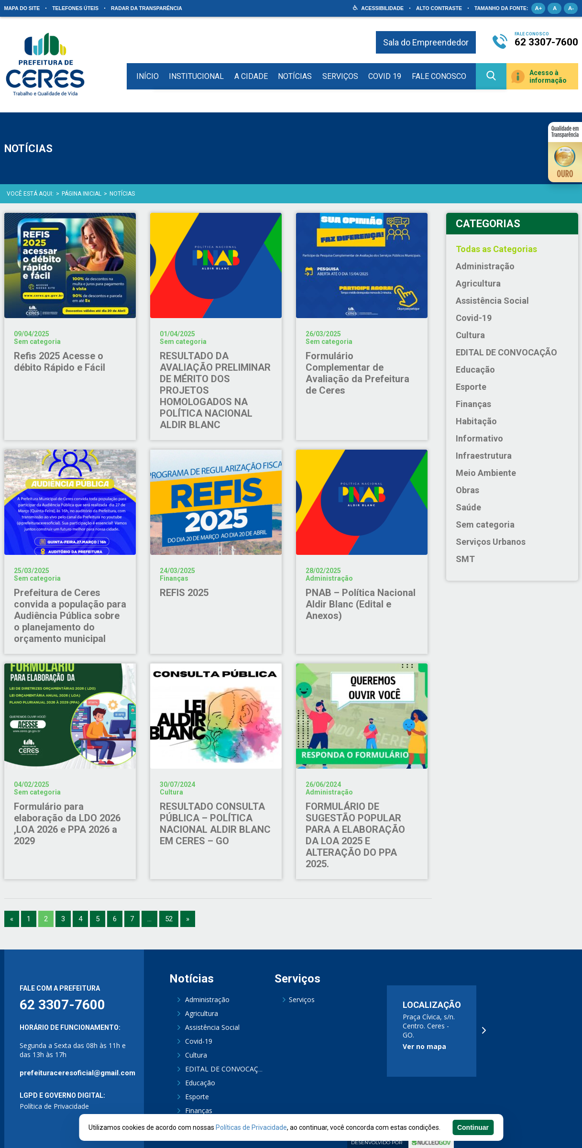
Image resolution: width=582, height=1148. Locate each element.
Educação (475, 369)
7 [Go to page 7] (132, 919)
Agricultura (478, 283)
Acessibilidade (382, 8)
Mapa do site (22, 8)
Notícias (295, 76)
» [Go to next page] (187, 919)
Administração (485, 266)
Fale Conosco (439, 76)
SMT (465, 559)
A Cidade (251, 76)
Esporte (471, 387)
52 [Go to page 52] (169, 919)
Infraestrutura (484, 456)
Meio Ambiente (486, 473)
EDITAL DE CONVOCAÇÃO (506, 352)
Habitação (476, 421)
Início (147, 76)
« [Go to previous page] (11, 919)
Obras (467, 490)
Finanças (473, 404)
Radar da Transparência (146, 8)
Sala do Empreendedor (426, 42)
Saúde (468, 507)
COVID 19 (384, 76)
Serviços (340, 76)
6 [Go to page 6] (115, 919)
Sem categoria (485, 524)
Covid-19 (474, 318)
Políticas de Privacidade (251, 1127)
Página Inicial (81, 193)
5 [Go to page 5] (97, 919)
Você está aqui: (30, 193)
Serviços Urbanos (491, 542)
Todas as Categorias (496, 249)
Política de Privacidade (54, 1106)
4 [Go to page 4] (80, 919)
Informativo (479, 438)
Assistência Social (492, 301)
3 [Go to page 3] (63, 919)
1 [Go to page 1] (29, 919)
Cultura (470, 335)
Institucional (196, 76)
